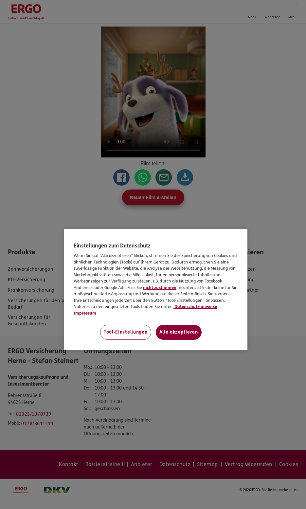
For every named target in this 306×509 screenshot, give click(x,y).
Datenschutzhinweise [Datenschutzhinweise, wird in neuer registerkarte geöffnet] (195, 306)
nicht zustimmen (159, 287)
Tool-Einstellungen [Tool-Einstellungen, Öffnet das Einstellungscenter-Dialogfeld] (126, 332)
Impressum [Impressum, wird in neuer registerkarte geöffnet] (85, 313)
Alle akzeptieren (178, 332)
